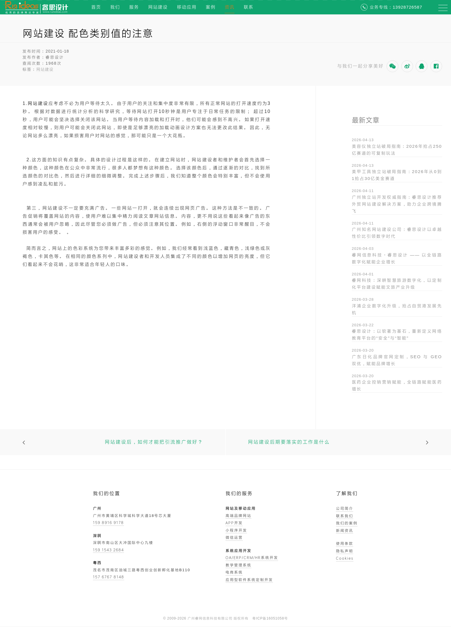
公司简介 (344, 508)
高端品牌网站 (238, 515)
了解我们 (347, 493)
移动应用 (186, 7)
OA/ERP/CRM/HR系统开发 (252, 557)
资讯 (229, 7)
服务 (134, 7)
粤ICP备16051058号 (270, 618)
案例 (210, 7)
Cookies (344, 558)
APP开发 (234, 522)
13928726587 (407, 7)
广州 (97, 508)
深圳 (97, 535)
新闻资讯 (344, 530)
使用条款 (344, 543)
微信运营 (234, 537)
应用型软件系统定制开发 (249, 579)
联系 (248, 7)
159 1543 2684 (108, 549)
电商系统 (234, 572)
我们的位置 (106, 493)
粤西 (97, 562)
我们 (115, 7)
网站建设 (158, 7)
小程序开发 (236, 530)
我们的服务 (239, 493)
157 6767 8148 (108, 576)
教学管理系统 (238, 564)
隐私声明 (344, 550)
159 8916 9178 (108, 522)
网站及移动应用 (241, 508)
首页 (96, 7)
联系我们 (344, 515)
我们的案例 (347, 523)
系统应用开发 (238, 550)
